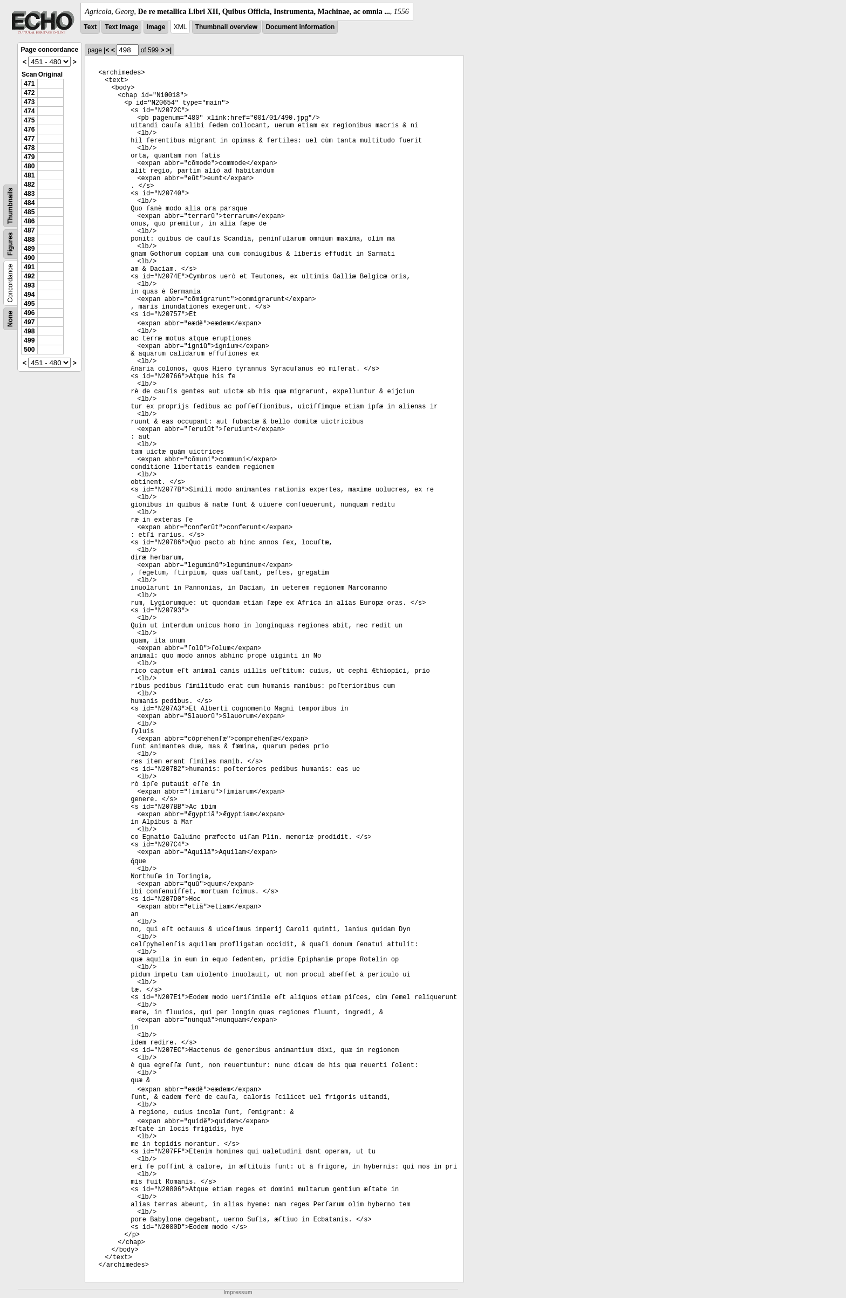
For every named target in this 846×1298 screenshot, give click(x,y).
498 (29, 331)
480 (29, 166)
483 (29, 193)
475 (29, 120)
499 (29, 340)
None (10, 319)
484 (29, 203)
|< (106, 50)
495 (29, 304)
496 (29, 313)
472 (29, 93)
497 (29, 322)
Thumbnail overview (226, 27)
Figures (10, 244)
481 (29, 175)
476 (29, 129)
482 (29, 184)
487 (29, 230)
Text (90, 27)
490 (29, 258)
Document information (300, 27)
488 (29, 239)
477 (29, 138)
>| (169, 50)
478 (29, 148)
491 (29, 267)
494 (29, 294)
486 (29, 221)
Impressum (237, 1292)
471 (29, 83)
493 (29, 285)
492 (29, 276)
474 (29, 111)
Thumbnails (10, 206)
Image (156, 27)
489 (29, 248)
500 (29, 349)
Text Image (121, 27)
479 (29, 157)
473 (29, 102)
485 (29, 212)
